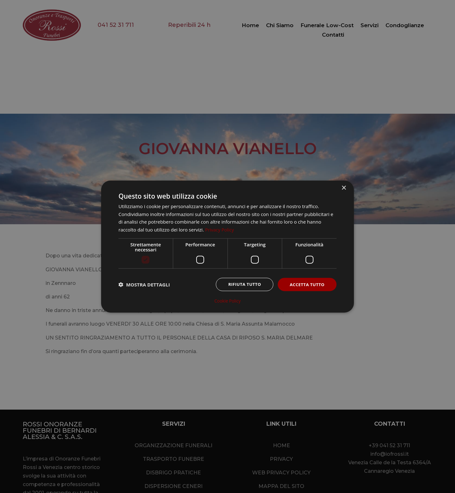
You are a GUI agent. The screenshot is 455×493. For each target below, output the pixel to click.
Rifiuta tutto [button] (241, 284)
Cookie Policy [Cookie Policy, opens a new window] (227, 301)
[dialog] (227, 246)
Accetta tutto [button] (306, 284)
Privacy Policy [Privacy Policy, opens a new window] (220, 229)
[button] (144, 285)
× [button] (343, 187)
